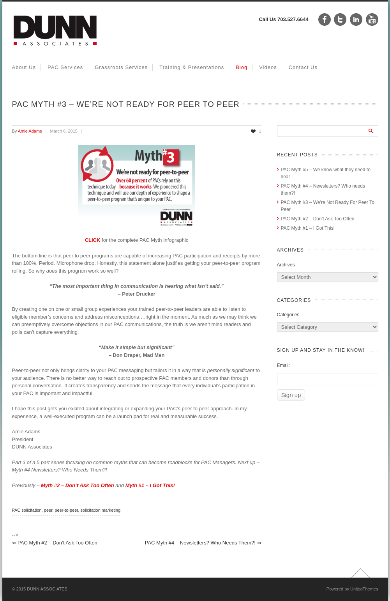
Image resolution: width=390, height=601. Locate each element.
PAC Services (65, 67)
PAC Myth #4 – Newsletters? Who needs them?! (203, 543)
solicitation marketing (100, 510)
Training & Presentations (191, 67)
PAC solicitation (27, 510)
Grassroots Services (121, 67)
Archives (286, 265)
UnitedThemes (364, 589)
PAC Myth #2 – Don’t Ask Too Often (54, 543)
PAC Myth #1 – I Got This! (308, 228)
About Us (24, 67)
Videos (268, 67)
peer (48, 510)
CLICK (93, 240)
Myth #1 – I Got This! (150, 485)
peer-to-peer (66, 510)
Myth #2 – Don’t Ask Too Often (77, 485)
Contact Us (303, 67)
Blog (241, 67)
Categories (288, 314)
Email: (283, 365)
